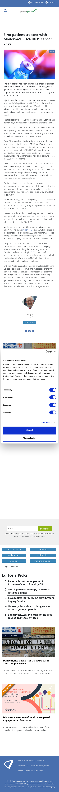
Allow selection (29, 438)
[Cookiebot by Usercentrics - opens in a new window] (45, 351)
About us (21, 761)
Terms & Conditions (25, 771)
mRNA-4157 (27, 230)
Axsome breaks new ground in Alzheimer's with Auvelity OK (26, 582)
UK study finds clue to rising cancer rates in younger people (29, 608)
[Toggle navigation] (6, 11)
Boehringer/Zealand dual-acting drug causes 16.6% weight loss (30, 616)
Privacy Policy (44, 766)
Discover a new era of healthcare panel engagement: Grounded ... (26, 719)
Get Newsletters (37, 2)
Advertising (30, 761)
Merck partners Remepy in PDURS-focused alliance (29, 591)
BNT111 (34, 252)
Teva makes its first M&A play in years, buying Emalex (31, 599)
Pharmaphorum (9, 764)
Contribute (22, 766)
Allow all (29, 430)
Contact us (40, 761)
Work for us (38, 771)
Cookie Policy (32, 766)
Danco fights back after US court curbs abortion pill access (26, 662)
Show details (46, 422)
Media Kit (51, 2)
